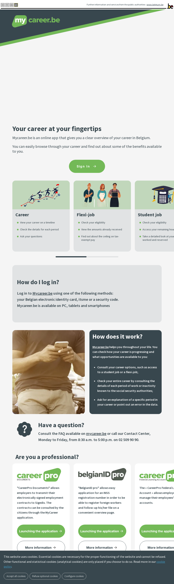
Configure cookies (74, 576)
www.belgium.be (155, 4)
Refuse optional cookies (45, 576)
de (11, 5)
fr (7, 5)
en (16, 5)
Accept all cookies (16, 576)
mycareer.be (96, 433)
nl (2, 5)
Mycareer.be (42, 293)
